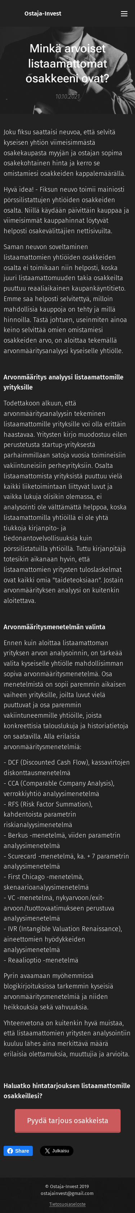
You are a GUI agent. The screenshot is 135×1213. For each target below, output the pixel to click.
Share (18, 1151)
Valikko (124, 13)
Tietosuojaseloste (67, 1204)
